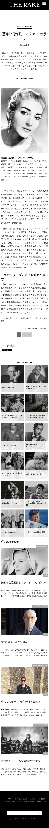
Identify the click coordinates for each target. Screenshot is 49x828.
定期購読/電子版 (21, 799)
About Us (8, 799)
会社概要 (33, 799)
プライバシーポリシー (25, 801)
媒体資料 (42, 799)
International (41, 801)
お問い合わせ (10, 801)
